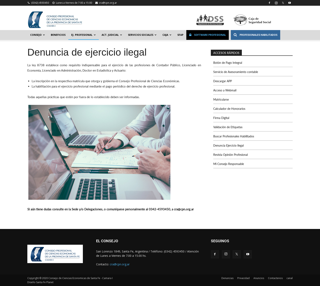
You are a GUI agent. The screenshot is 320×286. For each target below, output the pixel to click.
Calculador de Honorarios (229, 108)
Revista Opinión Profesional (230, 154)
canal (290, 278)
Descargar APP (222, 81)
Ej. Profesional (83, 35)
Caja (166, 35)
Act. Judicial (112, 35)
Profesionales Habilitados (255, 35)
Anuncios (258, 278)
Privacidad (243, 278)
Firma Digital (221, 118)
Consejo (37, 35)
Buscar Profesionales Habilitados (233, 136)
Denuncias (227, 278)
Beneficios (58, 35)
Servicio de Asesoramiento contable (235, 72)
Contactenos (275, 278)
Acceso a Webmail (224, 90)
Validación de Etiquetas (227, 127)
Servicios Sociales (142, 35)
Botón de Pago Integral (227, 62)
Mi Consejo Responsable (228, 164)
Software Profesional (207, 35)
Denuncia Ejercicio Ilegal (228, 145)
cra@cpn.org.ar (108, 2)
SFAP (180, 35)
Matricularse (221, 99)
